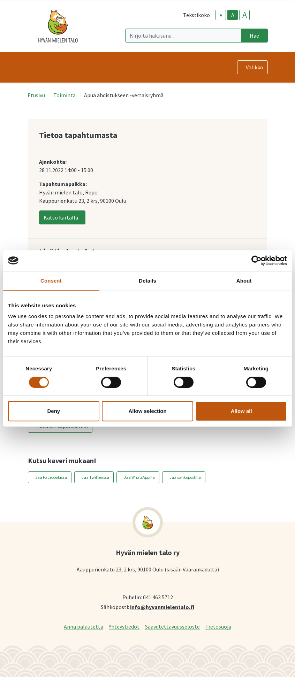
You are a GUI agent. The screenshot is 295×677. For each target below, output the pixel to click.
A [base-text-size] (232, 14)
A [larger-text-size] (244, 15)
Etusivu (36, 95)
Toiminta (64, 95)
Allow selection (147, 411)
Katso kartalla (61, 217)
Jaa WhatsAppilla (139, 477)
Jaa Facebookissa (51, 477)
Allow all (241, 411)
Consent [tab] (51, 281)
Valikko (254, 67)
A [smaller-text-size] (221, 15)
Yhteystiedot (124, 626)
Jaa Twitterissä (95, 477)
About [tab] (244, 281)
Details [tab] (147, 281)
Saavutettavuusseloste (172, 626)
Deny (53, 411)
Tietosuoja (218, 626)
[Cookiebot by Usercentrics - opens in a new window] (256, 260)
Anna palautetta (83, 626)
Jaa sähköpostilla (185, 477)
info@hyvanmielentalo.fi (162, 606)
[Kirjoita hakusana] (183, 36)
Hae (254, 35)
